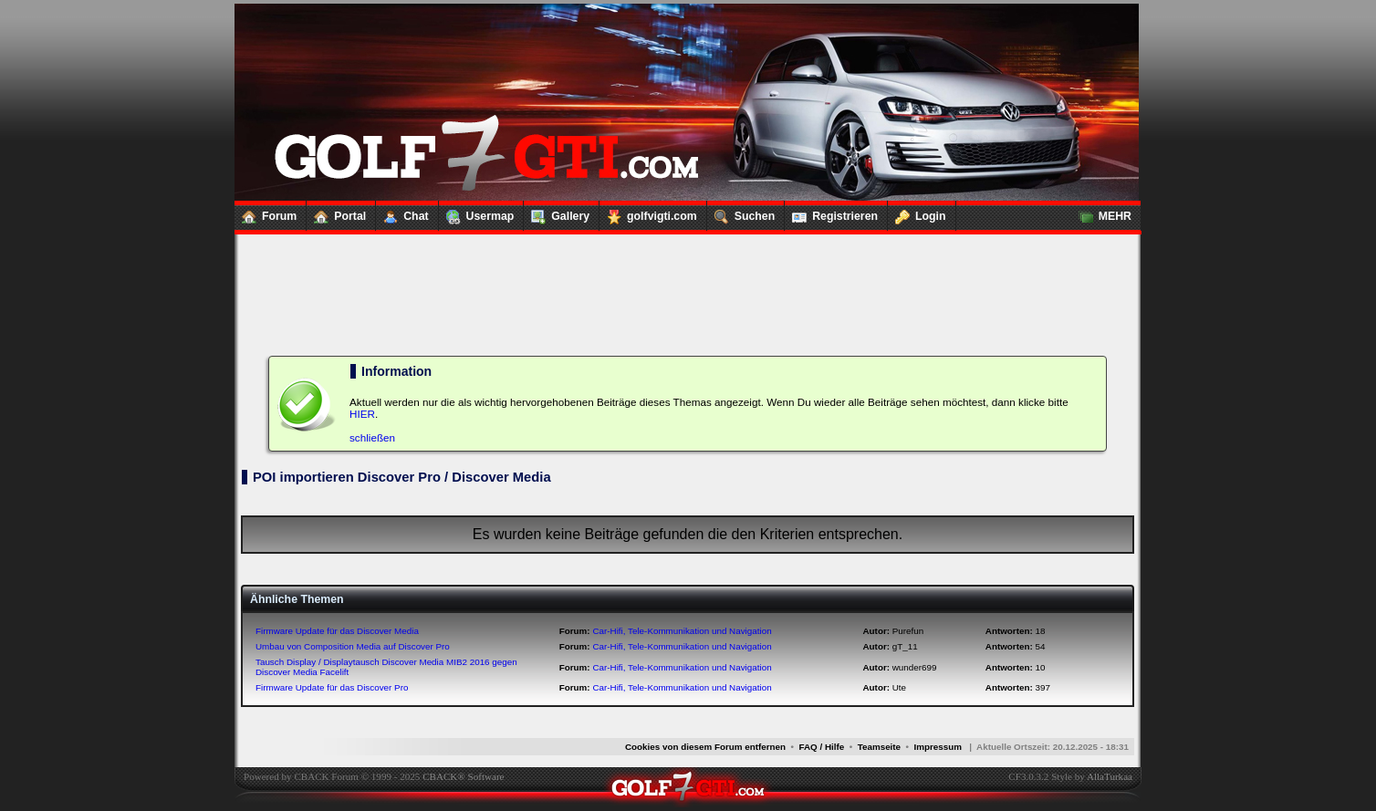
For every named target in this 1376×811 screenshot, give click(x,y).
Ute (899, 687)
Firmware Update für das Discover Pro (331, 687)
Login (917, 212)
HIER (362, 414)
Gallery (556, 212)
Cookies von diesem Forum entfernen (705, 747)
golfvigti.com (648, 212)
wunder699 (914, 667)
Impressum (937, 747)
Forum (266, 212)
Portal (336, 212)
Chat (402, 212)
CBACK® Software (463, 776)
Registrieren (831, 212)
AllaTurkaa (1109, 776)
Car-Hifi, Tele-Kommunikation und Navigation (681, 631)
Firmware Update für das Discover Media (337, 631)
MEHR (1101, 212)
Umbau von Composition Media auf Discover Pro (352, 646)
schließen (372, 437)
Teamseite (879, 747)
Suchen (741, 212)
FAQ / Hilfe (822, 747)
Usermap (477, 212)
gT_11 (905, 646)
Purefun (907, 631)
